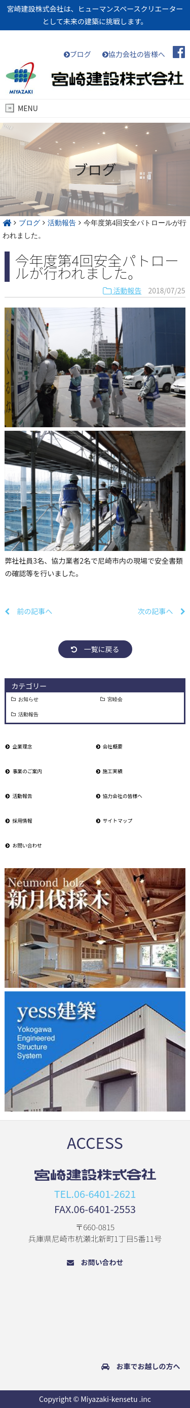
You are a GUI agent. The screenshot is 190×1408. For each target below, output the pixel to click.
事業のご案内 (24, 771)
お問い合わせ (24, 845)
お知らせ (28, 699)
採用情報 (19, 820)
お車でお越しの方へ (140, 1366)
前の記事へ (28, 611)
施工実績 (109, 771)
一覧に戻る (95, 649)
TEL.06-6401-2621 (95, 1193)
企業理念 (19, 746)
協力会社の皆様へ (133, 54)
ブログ (77, 54)
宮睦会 (115, 699)
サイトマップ (114, 820)
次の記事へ (161, 611)
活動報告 (122, 290)
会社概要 (109, 746)
